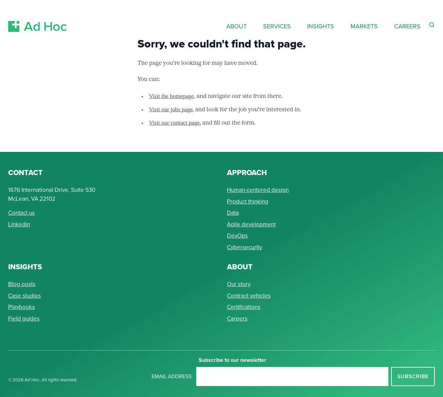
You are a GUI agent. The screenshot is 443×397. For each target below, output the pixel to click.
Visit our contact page (174, 122)
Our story (239, 284)
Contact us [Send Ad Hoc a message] (21, 213)
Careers (237, 318)
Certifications (243, 307)
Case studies (24, 296)
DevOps (237, 235)
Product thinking (247, 201)
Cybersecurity (244, 247)
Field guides (24, 318)
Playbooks (21, 307)
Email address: (172, 376)
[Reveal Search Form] (432, 25)
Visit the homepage (171, 96)
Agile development (251, 224)
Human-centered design (258, 190)
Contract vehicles (249, 296)
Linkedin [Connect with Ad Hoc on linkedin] (19, 224)
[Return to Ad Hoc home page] (37, 18)
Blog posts (21, 284)
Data (233, 213)
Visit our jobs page (171, 109)
